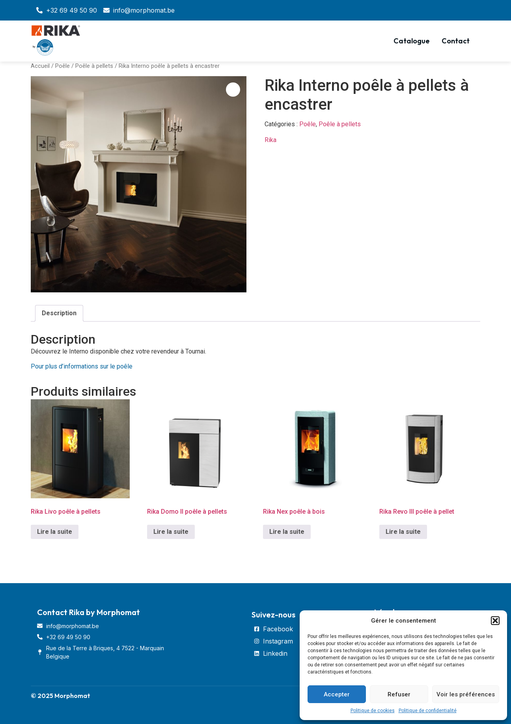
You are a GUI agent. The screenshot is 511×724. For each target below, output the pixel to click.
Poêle (62, 65)
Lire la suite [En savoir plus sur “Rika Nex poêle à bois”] (286, 531)
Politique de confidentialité (428, 710)
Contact (456, 40)
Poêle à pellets (94, 65)
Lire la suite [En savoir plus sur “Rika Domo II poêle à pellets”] (170, 531)
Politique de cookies (373, 710)
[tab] (59, 313)
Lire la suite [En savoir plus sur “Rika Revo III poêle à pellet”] (403, 531)
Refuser (399, 694)
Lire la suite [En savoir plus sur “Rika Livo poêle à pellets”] (54, 531)
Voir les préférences (465, 694)
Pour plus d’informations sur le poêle (81, 366)
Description (59, 313)
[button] (495, 621)
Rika (270, 140)
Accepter (337, 694)
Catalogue (412, 40)
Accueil (40, 65)
